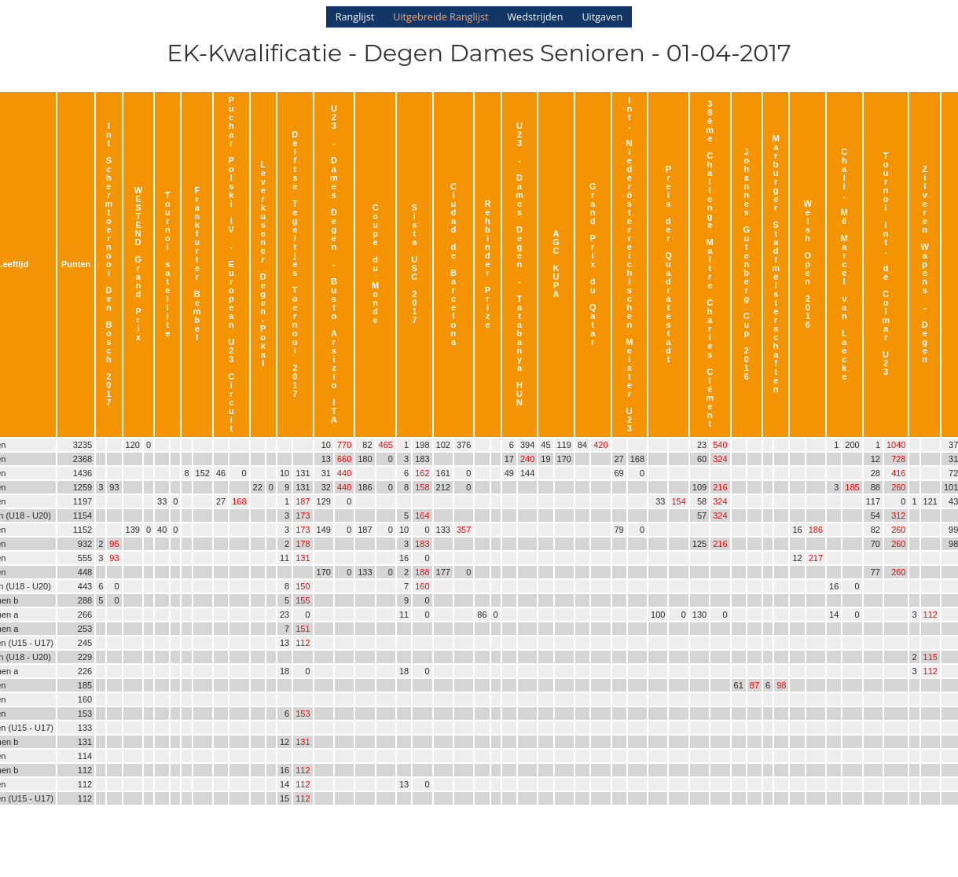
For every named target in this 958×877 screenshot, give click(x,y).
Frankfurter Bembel (197, 263)
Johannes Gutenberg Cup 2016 (747, 264)
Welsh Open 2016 (808, 264)
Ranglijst (355, 17)
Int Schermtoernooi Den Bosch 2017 (109, 264)
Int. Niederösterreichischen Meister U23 (629, 264)
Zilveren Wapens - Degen (925, 264)
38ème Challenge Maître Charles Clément (710, 263)
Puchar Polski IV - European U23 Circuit (231, 264)
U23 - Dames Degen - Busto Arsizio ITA (334, 264)
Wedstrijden (535, 17)
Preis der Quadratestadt (668, 264)
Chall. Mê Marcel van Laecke (844, 264)
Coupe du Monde (375, 264)
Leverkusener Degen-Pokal (263, 264)
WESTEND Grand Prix (138, 263)
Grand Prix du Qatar (592, 264)
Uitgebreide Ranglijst (440, 17)
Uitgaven (602, 17)
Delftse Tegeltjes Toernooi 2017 (295, 264)
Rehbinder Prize (488, 264)
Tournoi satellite (168, 264)
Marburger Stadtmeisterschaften (776, 264)
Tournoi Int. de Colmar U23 (886, 263)
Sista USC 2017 (414, 264)
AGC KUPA (556, 264)
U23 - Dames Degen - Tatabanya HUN (519, 264)
